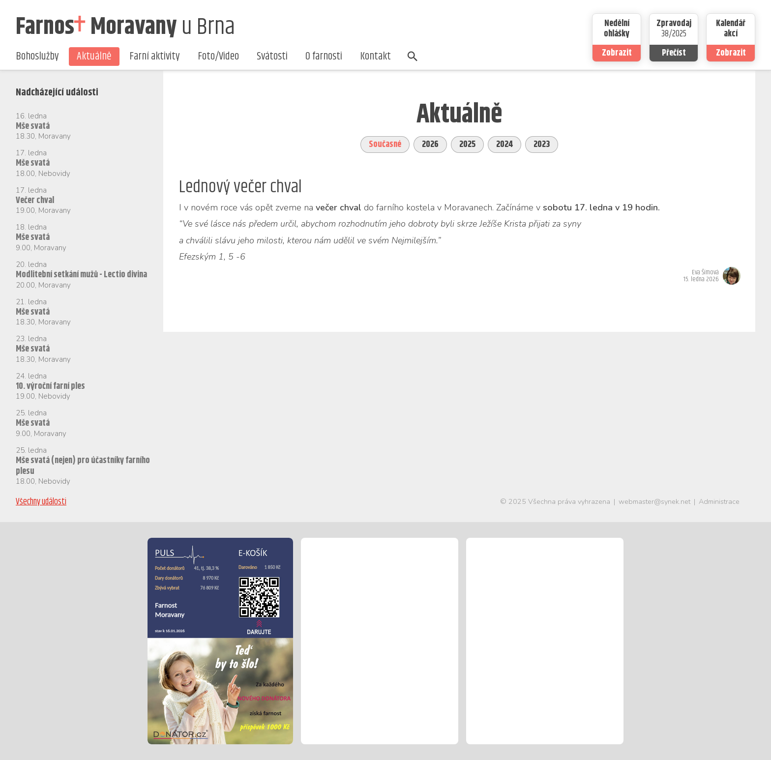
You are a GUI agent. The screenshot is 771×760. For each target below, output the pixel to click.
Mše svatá (33, 126)
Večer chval (35, 200)
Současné (385, 144)
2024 (504, 144)
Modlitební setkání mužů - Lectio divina (81, 275)
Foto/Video (218, 56)
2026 (430, 144)
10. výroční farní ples (50, 386)
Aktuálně (94, 56)
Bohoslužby (37, 56)
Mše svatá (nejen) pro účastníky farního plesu (83, 466)
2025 (467, 144)
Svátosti (272, 56)
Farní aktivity (154, 56)
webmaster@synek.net (654, 501)
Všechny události (41, 502)
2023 (542, 144)
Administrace (719, 501)
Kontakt (375, 56)
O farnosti (323, 56)
